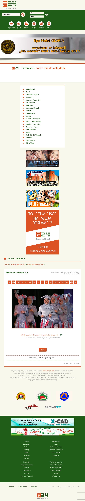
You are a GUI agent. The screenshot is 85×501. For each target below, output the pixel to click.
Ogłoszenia (26, 444)
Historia (29, 111)
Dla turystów (30, 103)
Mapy (26, 452)
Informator (30, 97)
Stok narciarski (31, 129)
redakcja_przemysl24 (18, 264)
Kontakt (29, 138)
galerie (6, 264)
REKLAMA (30, 143)
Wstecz (42, 350)
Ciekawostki (30, 113)
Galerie (26, 447)
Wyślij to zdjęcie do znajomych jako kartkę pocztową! (39, 335)
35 (63, 282)
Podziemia (30, 105)
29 (38, 282)
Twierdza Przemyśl (33, 119)
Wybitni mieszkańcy (33, 121)
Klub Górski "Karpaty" (34, 135)
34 (59, 282)
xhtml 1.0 (74, 487)
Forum (27, 441)
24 (18, 282)
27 (30, 282)
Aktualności (30, 89)
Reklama (26, 455)
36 (67, 282)
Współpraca (30, 140)
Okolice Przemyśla (33, 124)
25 (22, 282)
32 (51, 282)
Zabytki (28, 116)
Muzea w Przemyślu (33, 100)
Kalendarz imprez (32, 94)
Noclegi (28, 132)
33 (55, 282)
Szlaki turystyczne (32, 127)
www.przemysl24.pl (48, 371)
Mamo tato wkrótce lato (35, 264)
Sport (28, 92)
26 (26, 282)
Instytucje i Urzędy (33, 108)
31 (47, 282)
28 (34, 282)
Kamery (26, 450)
